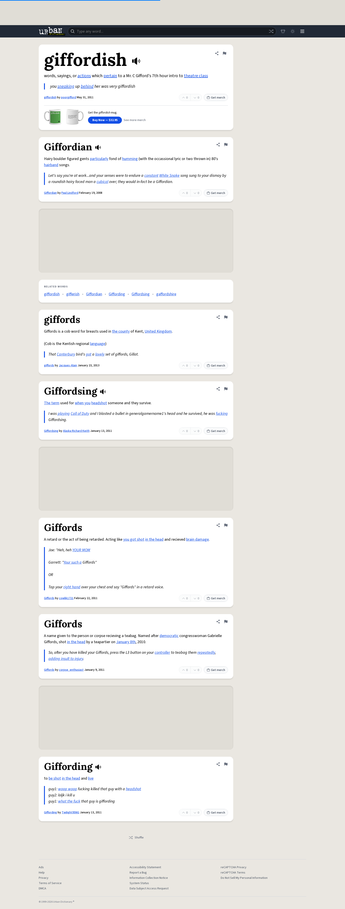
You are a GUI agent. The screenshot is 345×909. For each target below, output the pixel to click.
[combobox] (172, 31)
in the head (154, 539)
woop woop (67, 789)
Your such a (73, 562)
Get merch (216, 97)
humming (130, 159)
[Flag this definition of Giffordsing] (225, 388)
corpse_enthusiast (71, 670)
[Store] (283, 31)
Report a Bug (138, 872)
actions (84, 76)
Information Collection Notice (149, 878)
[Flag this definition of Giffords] (225, 525)
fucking (222, 413)
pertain (110, 76)
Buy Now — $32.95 (104, 120)
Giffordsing (141, 294)
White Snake (169, 175)
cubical (102, 181)
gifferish (72, 294)
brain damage (197, 539)
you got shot (133, 539)
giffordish (50, 97)
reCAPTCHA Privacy (233, 867)
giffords (49, 365)
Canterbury (66, 354)
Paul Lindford (69, 193)
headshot (99, 403)
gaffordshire (166, 294)
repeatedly (206, 652)
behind (87, 86)
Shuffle (136, 837)
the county (121, 331)
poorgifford (68, 97)
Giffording (117, 294)
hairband (51, 165)
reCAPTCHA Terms (233, 872)
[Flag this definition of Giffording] (225, 764)
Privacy (43, 878)
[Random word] (271, 31)
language (97, 343)
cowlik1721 (66, 598)
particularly (99, 159)
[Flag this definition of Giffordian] (225, 144)
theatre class (196, 76)
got (88, 354)
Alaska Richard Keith (76, 431)
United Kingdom (158, 331)
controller (162, 652)
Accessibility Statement (145, 867)
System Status (139, 883)
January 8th (126, 642)
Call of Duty (80, 413)
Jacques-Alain (68, 365)
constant (151, 175)
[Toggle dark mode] (293, 31)
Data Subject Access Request (149, 888)
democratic (169, 636)
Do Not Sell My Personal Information (244, 878)
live (91, 778)
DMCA (42, 888)
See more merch (135, 120)
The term (51, 403)
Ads (41, 867)
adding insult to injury (65, 658)
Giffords (49, 598)
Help (42, 872)
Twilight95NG (70, 812)
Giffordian (50, 193)
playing (64, 413)
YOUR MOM (81, 550)
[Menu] (302, 31)
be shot (55, 778)
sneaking (65, 86)
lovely (100, 354)
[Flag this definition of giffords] (225, 317)
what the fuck (69, 801)
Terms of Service (50, 883)
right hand (71, 587)
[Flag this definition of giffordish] (224, 53)
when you (82, 403)
